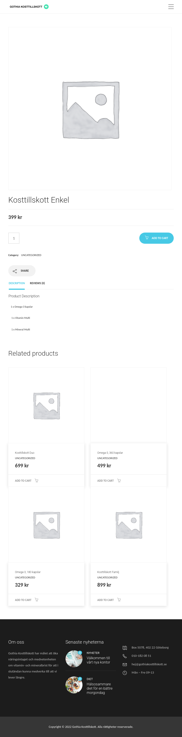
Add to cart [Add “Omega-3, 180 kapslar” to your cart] (23, 600)
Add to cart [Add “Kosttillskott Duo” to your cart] (23, 480)
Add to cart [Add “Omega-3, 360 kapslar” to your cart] (105, 480)
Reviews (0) (37, 283)
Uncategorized (31, 255)
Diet (90, 679)
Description (17, 283)
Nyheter (93, 653)
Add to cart (160, 238)
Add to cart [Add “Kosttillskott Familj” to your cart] (105, 600)
